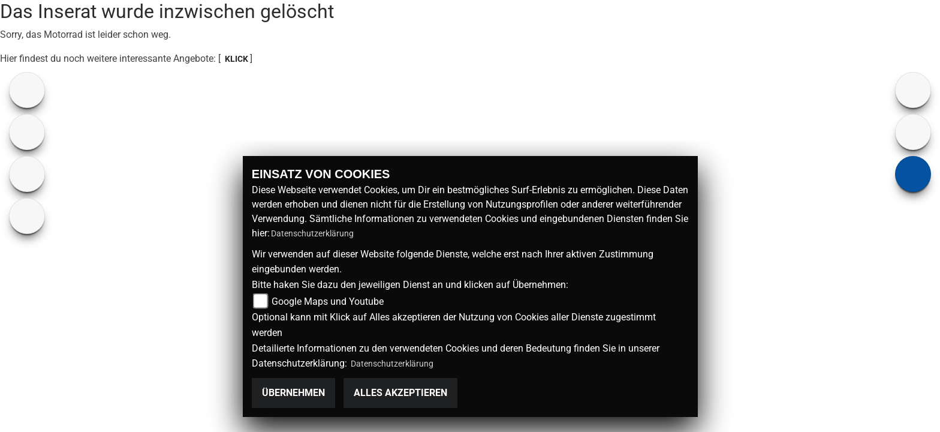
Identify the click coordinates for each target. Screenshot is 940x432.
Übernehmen (293, 392)
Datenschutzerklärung (312, 233)
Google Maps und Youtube (328, 301)
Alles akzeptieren (400, 392)
